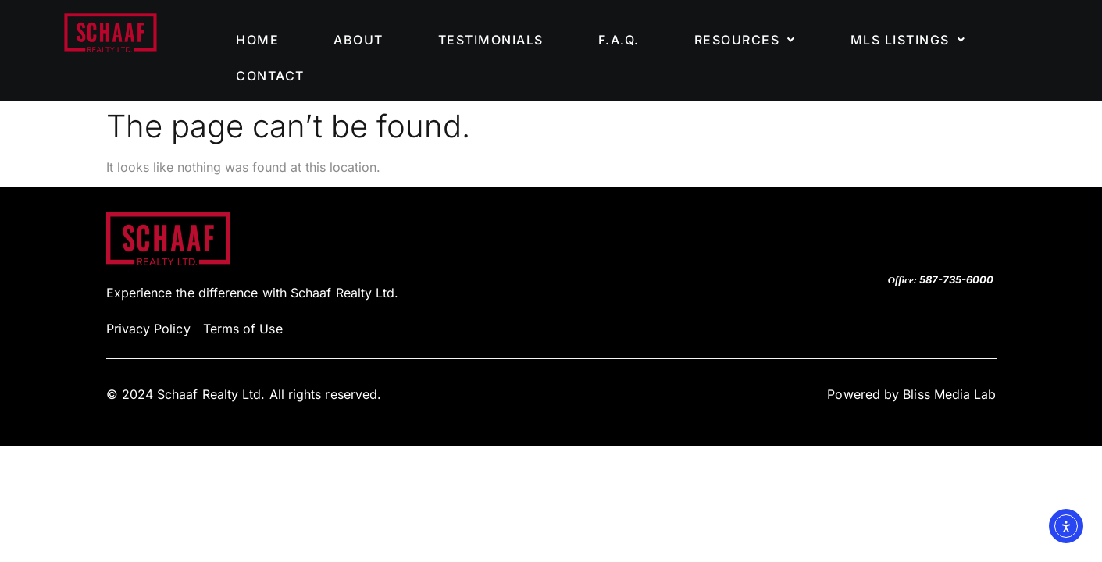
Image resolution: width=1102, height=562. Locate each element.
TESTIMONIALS (491, 40)
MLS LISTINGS (908, 40)
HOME (257, 40)
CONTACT (270, 76)
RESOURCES (745, 40)
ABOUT (358, 40)
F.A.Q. (619, 40)
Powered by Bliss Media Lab (911, 394)
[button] (745, 40)
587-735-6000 (956, 279)
